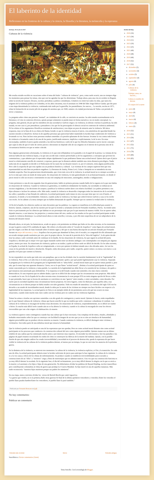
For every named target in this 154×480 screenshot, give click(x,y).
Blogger (90, 470)
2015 (129, 134)
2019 (129, 57)
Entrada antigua (111, 453)
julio (130, 85)
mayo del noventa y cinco (28, 232)
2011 (129, 148)
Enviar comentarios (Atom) (29, 457)
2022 (129, 47)
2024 (129, 40)
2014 (129, 138)
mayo (131, 112)
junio (131, 109)
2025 (129, 37)
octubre (132, 74)
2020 (129, 54)
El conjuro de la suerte (136, 105)
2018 (129, 61)
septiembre (133, 78)
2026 (129, 33)
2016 (129, 131)
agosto (131, 81)
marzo (131, 119)
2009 (129, 155)
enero (131, 126)
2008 (129, 158)
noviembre (133, 71)
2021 (129, 50)
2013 (129, 141)
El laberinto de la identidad (45, 10)
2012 (129, 145)
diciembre (132, 67)
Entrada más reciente (16, 453)
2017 (129, 64)
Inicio (65, 453)
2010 (129, 151)
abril (130, 116)
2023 (129, 43)
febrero (131, 123)
